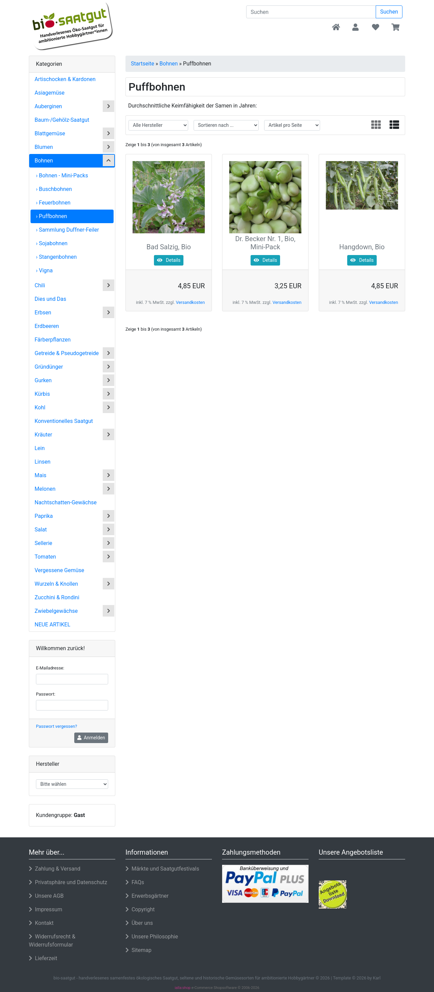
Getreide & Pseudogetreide (67, 353)
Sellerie (43, 543)
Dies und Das (50, 299)
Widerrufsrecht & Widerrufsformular (52, 940)
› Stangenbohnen (56, 257)
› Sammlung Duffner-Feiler (67, 230)
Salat (41, 529)
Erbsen (43, 312)
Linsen (43, 462)
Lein (40, 448)
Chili (40, 285)
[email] (72, 679)
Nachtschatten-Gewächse (66, 502)
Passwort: (45, 694)
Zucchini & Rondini (57, 597)
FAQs (134, 882)
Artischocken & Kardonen (65, 79)
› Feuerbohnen (53, 202)
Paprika (44, 516)
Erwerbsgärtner (147, 896)
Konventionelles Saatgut (64, 421)
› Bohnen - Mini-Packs (62, 175)
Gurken (43, 380)
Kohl (40, 407)
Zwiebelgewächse (56, 611)
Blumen (44, 147)
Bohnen (44, 160)
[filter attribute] (292, 125)
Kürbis (42, 394)
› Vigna (44, 270)
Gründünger (49, 367)
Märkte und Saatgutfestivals (162, 868)
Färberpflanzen (53, 339)
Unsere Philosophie (151, 936)
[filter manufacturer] (158, 125)
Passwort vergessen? (56, 726)
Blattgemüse (50, 133)
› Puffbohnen (51, 216)
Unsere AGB (46, 896)
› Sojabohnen (51, 243)
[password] (72, 705)
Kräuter (43, 434)
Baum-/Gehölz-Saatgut (62, 120)
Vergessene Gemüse (59, 570)
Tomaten (45, 556)
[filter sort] (226, 125)
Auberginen (48, 106)
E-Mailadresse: (50, 667)
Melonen (45, 489)
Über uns (139, 923)
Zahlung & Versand (54, 868)
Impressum (45, 909)
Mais (40, 475)
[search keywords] (311, 11)
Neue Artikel (52, 624)
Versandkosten (190, 302)
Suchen (389, 11)
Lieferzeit (43, 958)
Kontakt (41, 923)
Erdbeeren (47, 326)
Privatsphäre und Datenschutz (68, 882)
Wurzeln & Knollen (56, 584)
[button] (356, 28)
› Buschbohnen (54, 189)
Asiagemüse (49, 93)
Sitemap (138, 950)
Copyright (140, 909)
